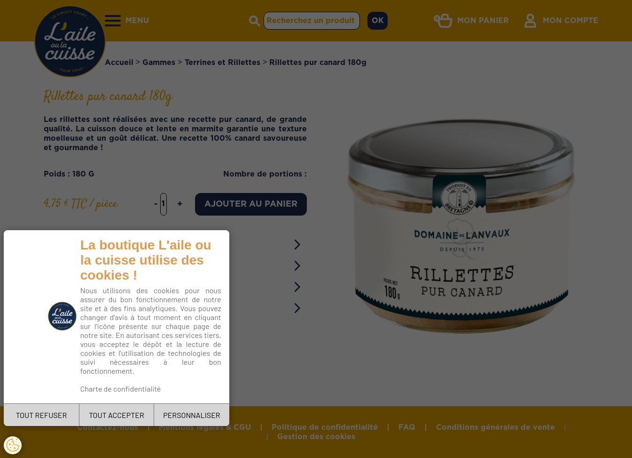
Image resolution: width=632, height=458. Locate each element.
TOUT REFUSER (41, 414)
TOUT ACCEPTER (116, 414)
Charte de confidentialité (120, 388)
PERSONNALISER (191, 414)
